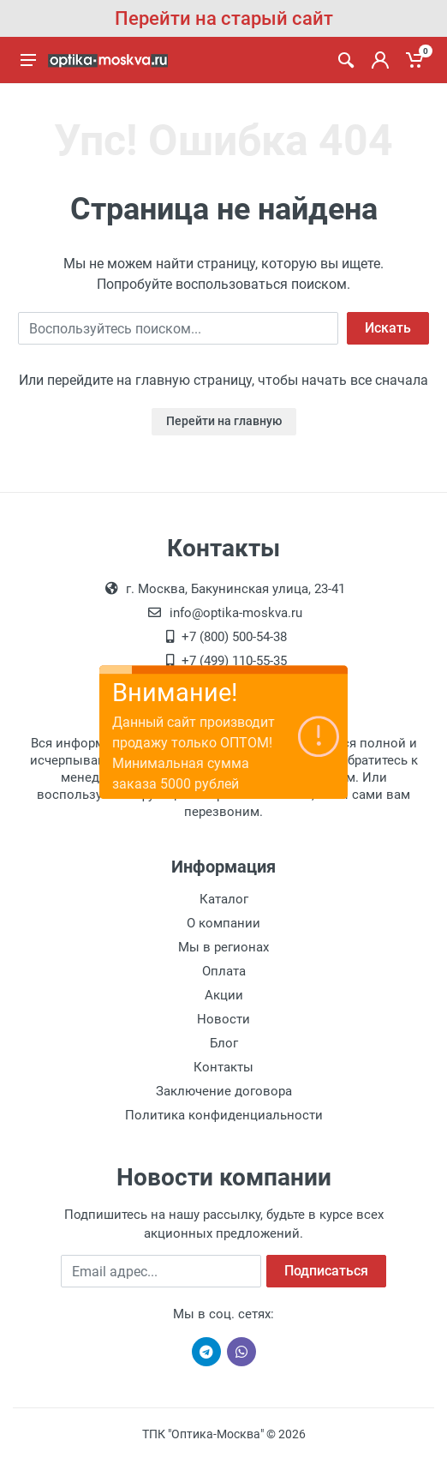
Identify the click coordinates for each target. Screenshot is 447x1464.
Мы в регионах (223, 947)
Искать (388, 328)
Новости (223, 1019)
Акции (224, 995)
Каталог (224, 899)
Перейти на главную (224, 421)
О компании (223, 923)
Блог (224, 1043)
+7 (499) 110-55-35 (234, 661)
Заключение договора (224, 1091)
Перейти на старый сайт (224, 18)
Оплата (224, 971)
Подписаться (326, 1271)
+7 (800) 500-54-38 (234, 637)
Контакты (223, 1067)
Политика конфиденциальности (224, 1115)
